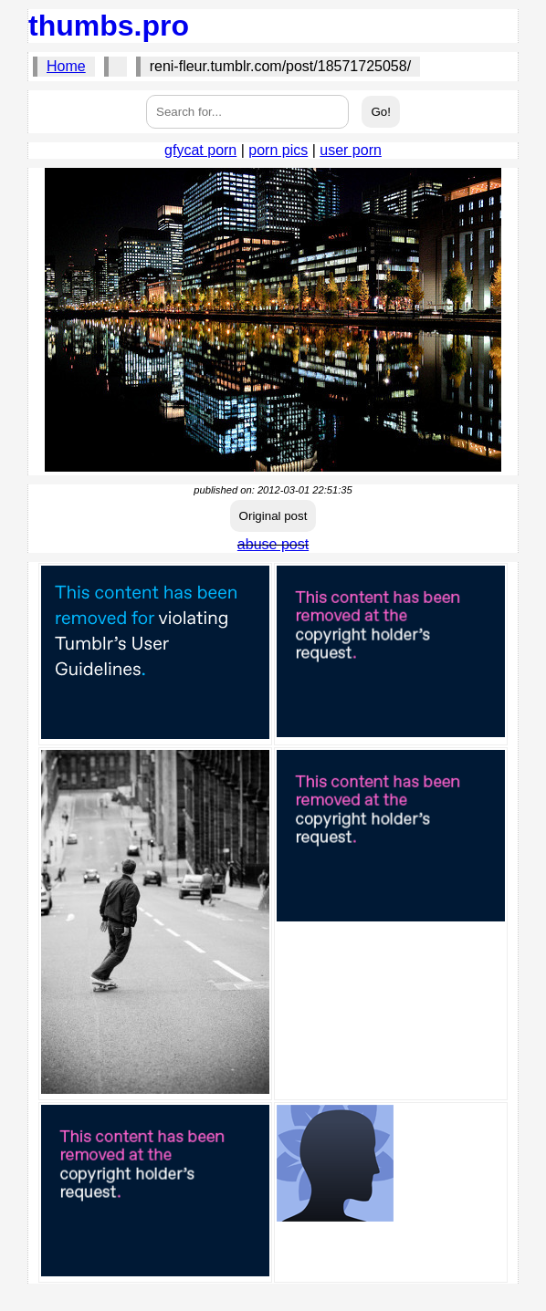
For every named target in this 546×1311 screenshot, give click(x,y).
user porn (351, 150)
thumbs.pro (108, 25)
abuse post (273, 544)
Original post (273, 516)
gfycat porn (200, 150)
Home (66, 66)
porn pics (278, 150)
